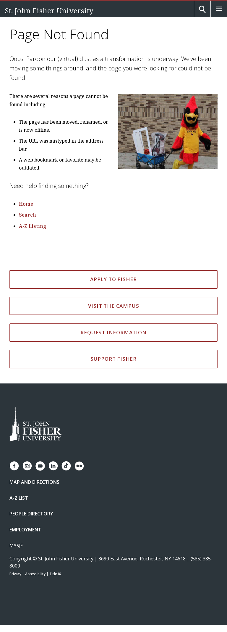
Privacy (15, 573)
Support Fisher (113, 358)
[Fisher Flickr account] (79, 466)
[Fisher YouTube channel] (40, 466)
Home (26, 204)
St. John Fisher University (49, 10)
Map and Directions (34, 482)
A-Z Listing (32, 226)
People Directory (31, 513)
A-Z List (18, 498)
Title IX (55, 573)
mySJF (16, 545)
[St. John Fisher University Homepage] (35, 424)
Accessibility (35, 573)
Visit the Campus (113, 305)
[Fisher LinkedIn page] (53, 465)
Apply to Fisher (113, 279)
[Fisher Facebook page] (14, 465)
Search (27, 215)
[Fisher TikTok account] (66, 465)
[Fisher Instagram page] (27, 465)
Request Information (113, 332)
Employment (25, 529)
